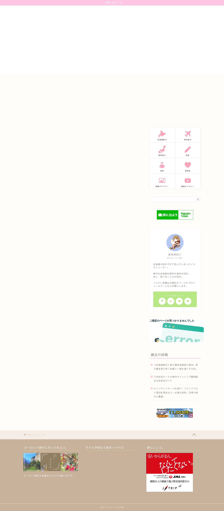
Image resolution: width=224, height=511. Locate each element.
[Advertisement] (112, 52)
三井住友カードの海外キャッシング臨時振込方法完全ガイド (176, 378)
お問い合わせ (95, 79)
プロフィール (115, 79)
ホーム (78, 79)
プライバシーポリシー (139, 79)
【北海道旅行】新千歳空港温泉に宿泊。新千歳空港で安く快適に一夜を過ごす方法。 (176, 366)
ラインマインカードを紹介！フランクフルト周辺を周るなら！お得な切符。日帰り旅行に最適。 (176, 392)
